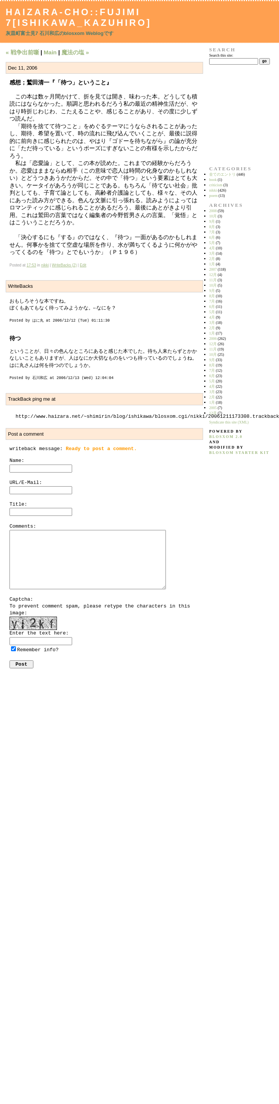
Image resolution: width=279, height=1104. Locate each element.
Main (50, 52)
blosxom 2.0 (226, 437)
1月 (212, 264)
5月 (212, 243)
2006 (213, 338)
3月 (212, 253)
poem (213, 196)
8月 (212, 227)
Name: (16, 460)
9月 (212, 221)
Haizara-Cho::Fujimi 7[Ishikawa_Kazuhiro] (78, 17)
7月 (212, 232)
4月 (212, 248)
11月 (213, 280)
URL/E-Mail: (25, 482)
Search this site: (221, 55)
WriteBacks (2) (64, 265)
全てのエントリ (222, 174)
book (213, 180)
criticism (215, 185)
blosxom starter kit (239, 452)
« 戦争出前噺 (22, 52)
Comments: (22, 526)
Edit (83, 265)
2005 (213, 408)
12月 (213, 275)
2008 (213, 211)
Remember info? (37, 650)
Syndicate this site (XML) (229, 422)
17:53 (31, 265)
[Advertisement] (233, 115)
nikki (45, 265)
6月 (212, 237)
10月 (213, 216)
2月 (212, 259)
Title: (18, 504)
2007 (213, 269)
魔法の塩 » (75, 52)
